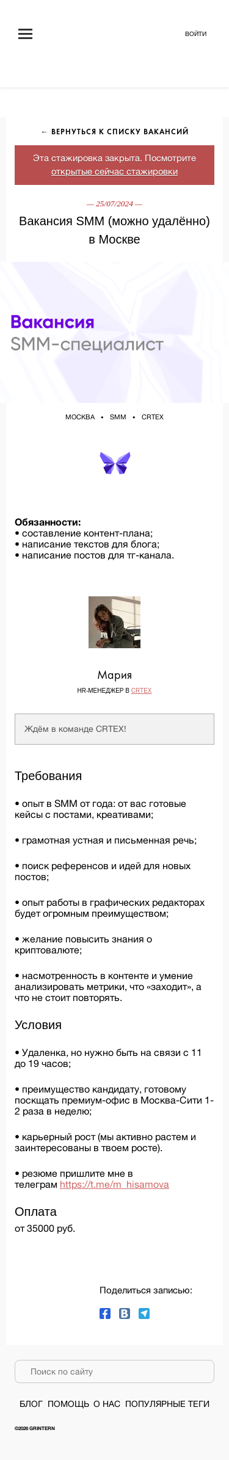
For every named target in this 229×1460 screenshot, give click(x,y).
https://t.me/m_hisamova (114, 1184)
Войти (195, 33)
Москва (80, 417)
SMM (118, 417)
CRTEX (153, 417)
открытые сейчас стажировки (114, 171)
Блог (31, 1404)
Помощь (68, 1404)
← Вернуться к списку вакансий (114, 132)
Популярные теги (167, 1404)
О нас (106, 1404)
